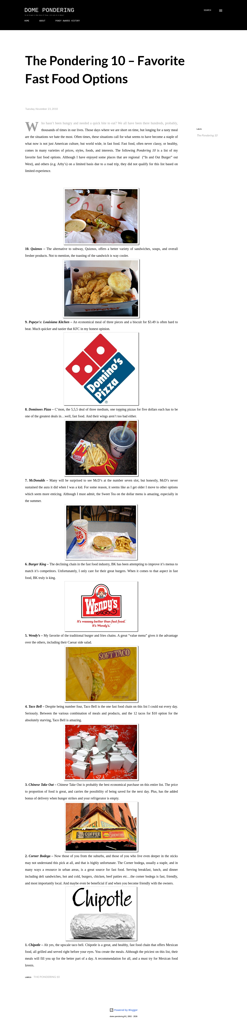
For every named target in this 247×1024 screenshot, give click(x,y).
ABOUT (42, 21)
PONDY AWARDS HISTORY (67, 21)
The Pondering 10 (207, 135)
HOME (26, 21)
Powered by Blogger (123, 1010)
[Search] (207, 10)
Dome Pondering (49, 10)
